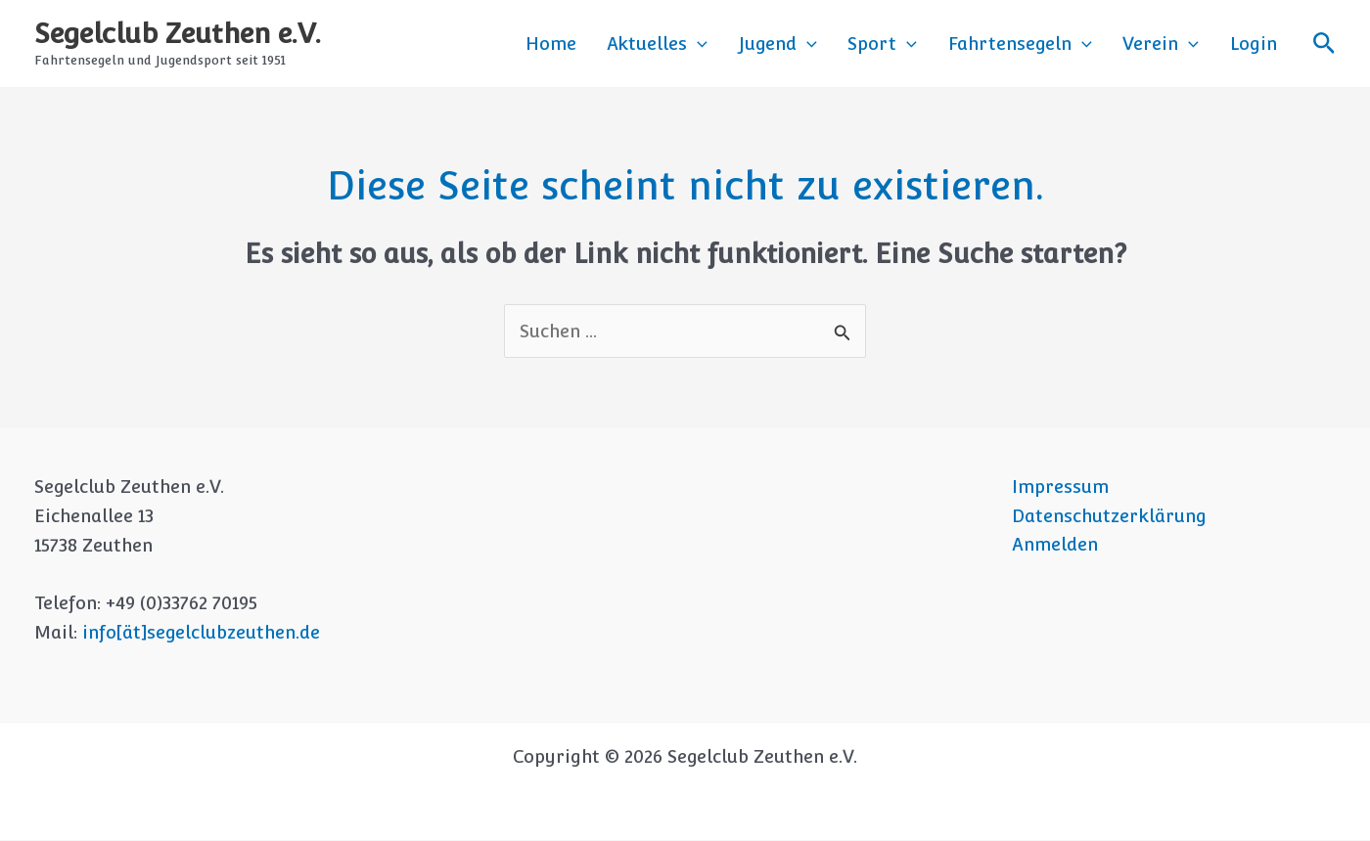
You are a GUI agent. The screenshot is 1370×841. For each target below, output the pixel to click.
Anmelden (1054, 546)
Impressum (1059, 487)
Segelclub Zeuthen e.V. (177, 33)
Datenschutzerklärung (1108, 517)
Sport (922, 44)
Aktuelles (720, 44)
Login (1259, 43)
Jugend (829, 44)
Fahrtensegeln (1048, 44)
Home (625, 43)
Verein (1178, 44)
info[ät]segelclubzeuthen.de (201, 633)
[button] (761, 44)
